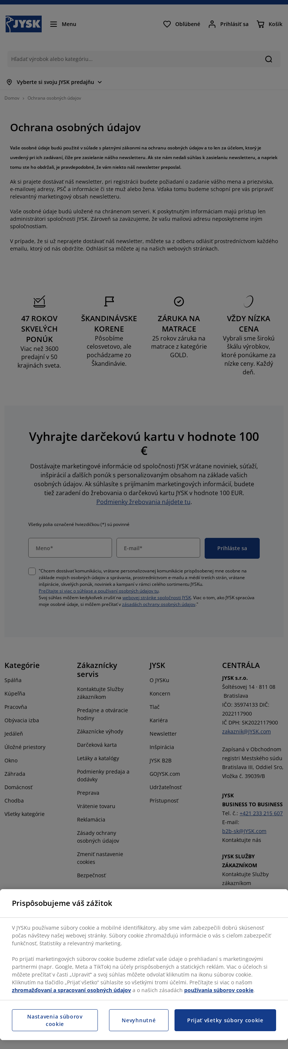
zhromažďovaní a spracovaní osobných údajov (71, 990)
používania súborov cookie (218, 990)
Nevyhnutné (139, 1020)
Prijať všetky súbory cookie (225, 1020)
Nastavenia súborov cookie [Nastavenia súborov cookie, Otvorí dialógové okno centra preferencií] (55, 1020)
